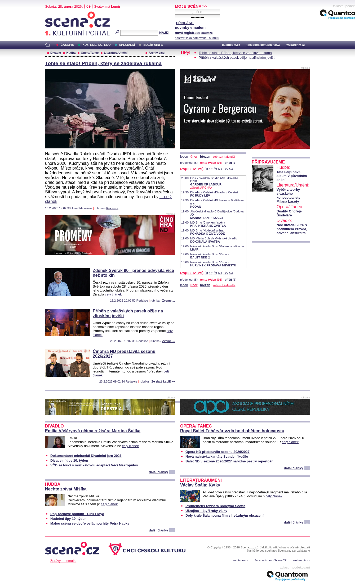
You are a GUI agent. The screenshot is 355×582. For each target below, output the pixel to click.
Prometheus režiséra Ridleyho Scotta (215, 506)
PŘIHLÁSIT (185, 23)
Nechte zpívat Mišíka (66, 489)
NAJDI (164, 33)
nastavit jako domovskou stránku (197, 37)
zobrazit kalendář (224, 156)
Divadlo (55, 52)
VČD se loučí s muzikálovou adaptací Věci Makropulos (94, 465)
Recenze (112, 208)
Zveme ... (168, 300)
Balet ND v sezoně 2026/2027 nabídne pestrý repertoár (229, 461)
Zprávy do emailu (63, 561)
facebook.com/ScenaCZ (263, 44)
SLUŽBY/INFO (153, 44)
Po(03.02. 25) (191, 169)
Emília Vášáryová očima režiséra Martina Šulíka (92, 431)
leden (184, 156)
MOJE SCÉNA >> (191, 6)
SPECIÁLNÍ (127, 44)
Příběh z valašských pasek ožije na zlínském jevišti (237, 58)
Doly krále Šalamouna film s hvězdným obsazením (226, 515)
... (172, 472)
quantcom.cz (231, 44)
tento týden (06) (211, 162)
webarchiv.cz (295, 44)
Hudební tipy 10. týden (68, 519)
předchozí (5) (189, 162)
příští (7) (230, 162)
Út (206, 169)
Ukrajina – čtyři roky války (206, 511)
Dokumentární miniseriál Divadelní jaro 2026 (86, 456)
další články (158, 472)
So (226, 169)
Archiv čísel (157, 52)
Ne (231, 169)
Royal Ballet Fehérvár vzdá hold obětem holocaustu (232, 431)
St (210, 169)
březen (205, 156)
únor (194, 156)
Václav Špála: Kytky (200, 485)
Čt (215, 169)
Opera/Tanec (90, 52)
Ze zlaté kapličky (163, 381)
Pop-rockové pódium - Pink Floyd (77, 514)
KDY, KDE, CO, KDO (96, 44)
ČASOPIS (67, 44)
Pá (220, 169)
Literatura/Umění (115, 52)
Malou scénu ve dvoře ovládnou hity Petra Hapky (89, 523)
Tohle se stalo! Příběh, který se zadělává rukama (103, 63)
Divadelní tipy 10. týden (69, 460)
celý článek (113, 294)
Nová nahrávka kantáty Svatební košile (216, 456)
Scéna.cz (54, 13)
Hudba (71, 52)
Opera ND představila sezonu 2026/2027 (217, 452)
